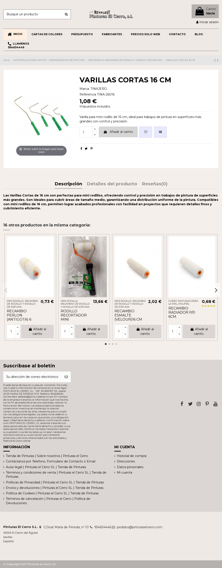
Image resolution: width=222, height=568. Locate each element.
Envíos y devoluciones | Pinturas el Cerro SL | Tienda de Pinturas (54, 488)
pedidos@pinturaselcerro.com (139, 527)
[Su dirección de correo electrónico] (32, 377)
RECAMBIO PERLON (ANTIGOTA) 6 (19, 315)
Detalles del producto (112, 184)
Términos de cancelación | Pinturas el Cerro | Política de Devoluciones (48, 501)
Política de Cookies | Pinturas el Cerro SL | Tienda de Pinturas (52, 493)
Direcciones (126, 461)
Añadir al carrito (118, 132)
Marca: (85, 89)
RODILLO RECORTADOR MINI (74, 315)
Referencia (88, 94)
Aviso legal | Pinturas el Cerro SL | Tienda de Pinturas (46, 467)
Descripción (68, 184)
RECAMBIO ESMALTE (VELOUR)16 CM (128, 315)
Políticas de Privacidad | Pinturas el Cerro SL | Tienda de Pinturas (55, 482)
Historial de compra (131, 456)
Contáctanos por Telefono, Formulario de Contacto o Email (50, 461)
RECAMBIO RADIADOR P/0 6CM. (181, 312)
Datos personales (130, 467)
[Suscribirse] (66, 377)
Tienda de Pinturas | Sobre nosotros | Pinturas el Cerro (47, 456)
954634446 (102, 527)
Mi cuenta (124, 472)
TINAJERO (98, 89)
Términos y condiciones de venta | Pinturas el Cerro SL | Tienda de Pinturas (56, 475)
